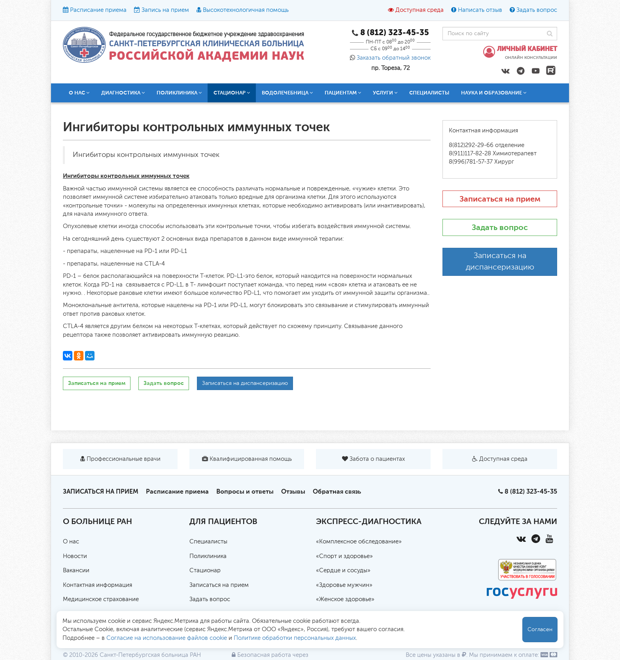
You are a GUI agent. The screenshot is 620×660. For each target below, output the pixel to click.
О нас (79, 93)
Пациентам (343, 93)
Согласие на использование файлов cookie (166, 638)
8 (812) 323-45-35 (531, 491)
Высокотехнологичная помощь (246, 10)
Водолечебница (287, 93)
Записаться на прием (96, 383)
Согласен (539, 629)
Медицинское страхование (101, 599)
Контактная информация (97, 585)
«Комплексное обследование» (359, 542)
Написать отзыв (480, 10)
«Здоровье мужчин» (344, 585)
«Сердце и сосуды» (343, 570)
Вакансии (76, 570)
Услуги (385, 93)
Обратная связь (337, 491)
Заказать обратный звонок (394, 58)
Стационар (232, 93)
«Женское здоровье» (345, 599)
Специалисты (429, 93)
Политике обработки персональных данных (295, 638)
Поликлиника (179, 93)
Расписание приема (98, 10)
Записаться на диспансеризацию (245, 383)
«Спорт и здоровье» (344, 556)
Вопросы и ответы (245, 491)
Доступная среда (419, 10)
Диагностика (123, 93)
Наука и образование (493, 93)
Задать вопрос (536, 10)
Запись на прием (165, 10)
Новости (75, 556)
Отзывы (293, 491)
